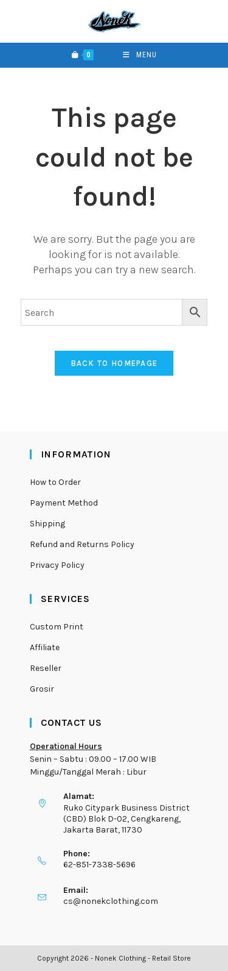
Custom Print (56, 627)
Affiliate (45, 647)
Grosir (42, 689)
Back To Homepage (114, 363)
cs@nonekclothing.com (110, 901)
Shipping (47, 523)
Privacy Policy (57, 565)
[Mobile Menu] (139, 55)
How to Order (55, 482)
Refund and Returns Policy (82, 544)
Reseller (45, 668)
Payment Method (64, 503)
